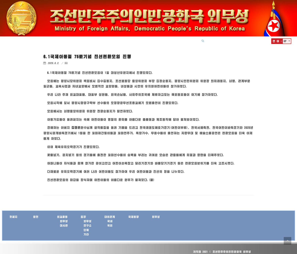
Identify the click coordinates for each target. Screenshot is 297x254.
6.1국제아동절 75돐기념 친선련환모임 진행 (87, 56)
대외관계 (157, 40)
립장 (143, 40)
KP (286, 41)
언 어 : (277, 41)
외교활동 (129, 40)
